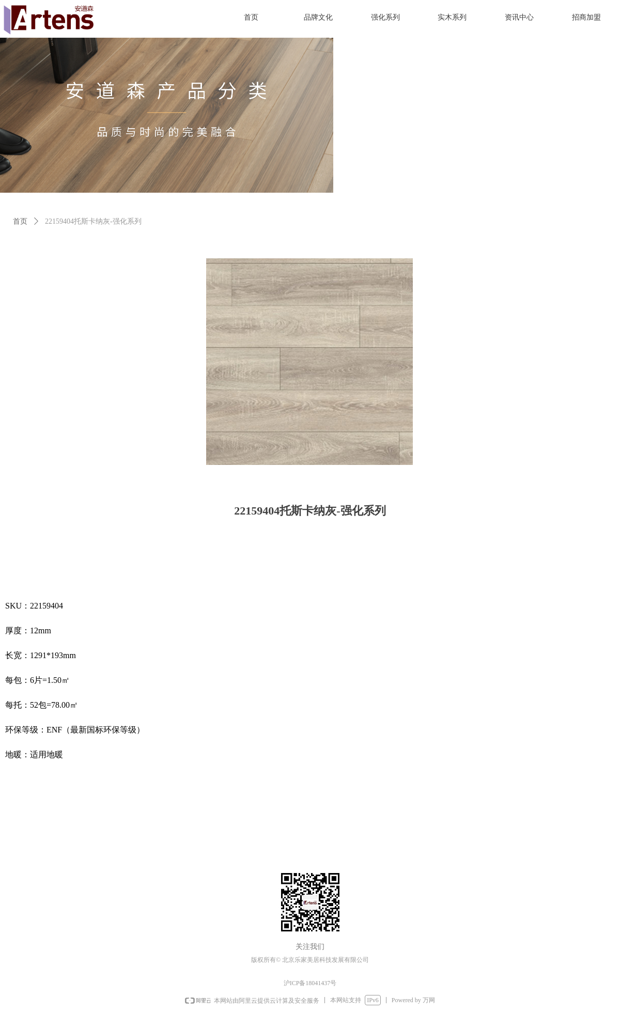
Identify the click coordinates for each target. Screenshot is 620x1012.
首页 (20, 221)
